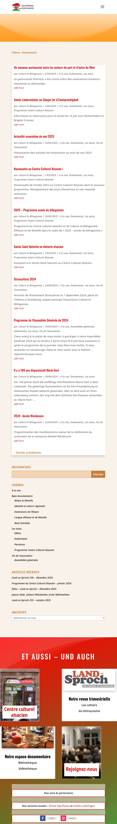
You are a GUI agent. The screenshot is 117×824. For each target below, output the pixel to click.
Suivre (51, 818)
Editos (17, 533)
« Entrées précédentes (27, 452)
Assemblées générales (82, 326)
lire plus (19, 87)
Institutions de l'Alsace (26, 511)
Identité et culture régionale (29, 506)
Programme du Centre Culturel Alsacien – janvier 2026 (41, 583)
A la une (63, 73)
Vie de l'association (49, 331)
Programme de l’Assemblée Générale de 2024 (41, 320)
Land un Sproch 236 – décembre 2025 (32, 577)
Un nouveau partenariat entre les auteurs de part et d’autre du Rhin (54, 67)
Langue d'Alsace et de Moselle (30, 517)
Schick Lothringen (84, 806)
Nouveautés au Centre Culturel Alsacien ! (38, 169)
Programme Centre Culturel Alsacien (33, 110)
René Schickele (22, 523)
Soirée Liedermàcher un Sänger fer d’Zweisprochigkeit (46, 99)
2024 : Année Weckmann (29, 416)
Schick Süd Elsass (59, 806)
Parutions (19, 544)
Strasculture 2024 (25, 279)
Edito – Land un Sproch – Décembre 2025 (34, 588)
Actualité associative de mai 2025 (34, 136)
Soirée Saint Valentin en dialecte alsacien (38, 246)
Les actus (88, 73)
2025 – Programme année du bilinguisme (39, 210)
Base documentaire (22, 496)
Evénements (75, 73)
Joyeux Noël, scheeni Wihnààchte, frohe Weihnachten (40, 594)
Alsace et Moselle (23, 500)
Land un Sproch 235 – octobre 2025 (31, 600)
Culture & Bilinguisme (30, 73)
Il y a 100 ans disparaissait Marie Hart (36, 370)
